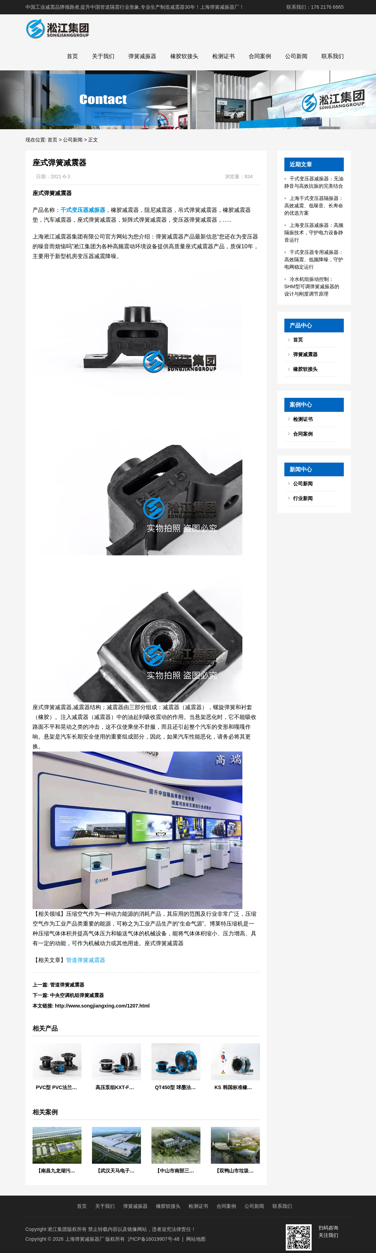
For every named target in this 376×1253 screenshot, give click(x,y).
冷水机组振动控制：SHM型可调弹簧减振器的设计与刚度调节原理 (311, 286)
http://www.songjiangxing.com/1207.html (102, 1006)
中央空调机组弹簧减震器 (77, 995)
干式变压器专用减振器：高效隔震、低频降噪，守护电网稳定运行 (313, 259)
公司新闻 (296, 56)
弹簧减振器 (142, 56)
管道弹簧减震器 (85, 960)
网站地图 (196, 1239)
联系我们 (332, 56)
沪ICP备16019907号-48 (153, 1239)
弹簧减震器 (305, 354)
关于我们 (103, 56)
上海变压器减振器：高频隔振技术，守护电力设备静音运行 (313, 232)
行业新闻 (303, 498)
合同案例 (260, 56)
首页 (72, 56)
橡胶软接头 (184, 56)
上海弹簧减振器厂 (84, 1239)
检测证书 (223, 56)
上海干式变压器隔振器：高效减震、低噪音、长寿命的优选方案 (313, 205)
